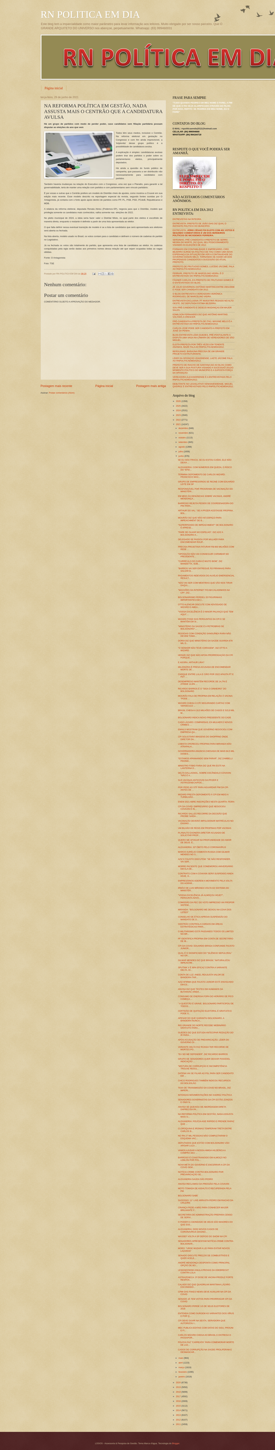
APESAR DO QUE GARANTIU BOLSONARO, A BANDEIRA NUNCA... (201, 1019)
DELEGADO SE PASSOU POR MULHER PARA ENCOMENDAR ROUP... (201, 540)
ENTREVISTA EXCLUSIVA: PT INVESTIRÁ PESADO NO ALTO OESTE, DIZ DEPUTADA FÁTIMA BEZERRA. (203, 301)
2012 (178, 1419)
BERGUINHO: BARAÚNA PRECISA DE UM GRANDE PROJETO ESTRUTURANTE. (199, 352)
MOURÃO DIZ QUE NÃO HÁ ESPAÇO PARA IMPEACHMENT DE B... (200, 519)
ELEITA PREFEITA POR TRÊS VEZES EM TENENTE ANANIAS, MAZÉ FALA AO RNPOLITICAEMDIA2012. (198, 345)
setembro (183, 442)
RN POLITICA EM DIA (90, 14)
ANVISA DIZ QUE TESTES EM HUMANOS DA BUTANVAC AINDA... (200, 990)
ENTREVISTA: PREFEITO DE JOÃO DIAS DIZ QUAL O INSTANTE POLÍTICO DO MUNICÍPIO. (199, 224)
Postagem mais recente (56, 386)
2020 (178, 1382)
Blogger (175, 1443)
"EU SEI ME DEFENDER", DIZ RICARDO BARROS (203, 1054)
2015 (178, 1406)
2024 (178, 410)
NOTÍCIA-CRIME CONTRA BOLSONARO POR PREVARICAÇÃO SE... (201, 1173)
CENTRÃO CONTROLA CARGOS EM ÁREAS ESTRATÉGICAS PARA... (200, 925)
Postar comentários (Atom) (62, 393)
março (182, 1367)
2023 (178, 415)
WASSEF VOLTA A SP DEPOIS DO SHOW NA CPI (202, 1236)
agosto (182, 447)
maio (181, 1358)
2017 (178, 1396)
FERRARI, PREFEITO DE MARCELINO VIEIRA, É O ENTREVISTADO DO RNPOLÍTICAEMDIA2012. (198, 274)
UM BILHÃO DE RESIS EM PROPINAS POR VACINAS (204, 828)
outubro (182, 437)
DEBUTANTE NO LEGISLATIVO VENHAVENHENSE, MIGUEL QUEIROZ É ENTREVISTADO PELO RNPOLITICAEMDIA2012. (203, 385)
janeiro (182, 1376)
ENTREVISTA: (204, 233)
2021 (178, 424)
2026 (178, 401)
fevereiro (183, 1372)
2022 (178, 420)
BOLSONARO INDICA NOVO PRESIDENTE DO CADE (204, 717)
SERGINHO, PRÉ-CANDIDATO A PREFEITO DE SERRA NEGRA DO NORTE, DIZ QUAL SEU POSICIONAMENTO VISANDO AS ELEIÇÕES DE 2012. (201, 242)
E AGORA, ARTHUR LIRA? (191, 662)
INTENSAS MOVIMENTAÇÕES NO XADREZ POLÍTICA (205, 1095)
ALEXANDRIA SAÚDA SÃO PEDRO (195, 1179)
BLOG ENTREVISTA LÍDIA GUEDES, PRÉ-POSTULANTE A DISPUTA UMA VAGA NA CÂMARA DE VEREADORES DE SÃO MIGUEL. (203, 337)
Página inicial (54, 88)
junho (181, 456)
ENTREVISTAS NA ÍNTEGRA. (187, 219)
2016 (178, 1401)
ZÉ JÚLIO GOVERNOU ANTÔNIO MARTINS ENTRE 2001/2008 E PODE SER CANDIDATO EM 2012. (204, 288)
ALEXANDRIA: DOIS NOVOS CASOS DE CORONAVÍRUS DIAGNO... (198, 1230)
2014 (178, 1410)
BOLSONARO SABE (188, 1195)
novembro (184, 433)
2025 (178, 406)
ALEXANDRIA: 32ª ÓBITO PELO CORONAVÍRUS (202, 847)
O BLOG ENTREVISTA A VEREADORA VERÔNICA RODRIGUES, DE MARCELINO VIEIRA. (197, 295)
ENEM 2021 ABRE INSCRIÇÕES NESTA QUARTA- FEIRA (206, 801)
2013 (178, 1415)
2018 (178, 1392)
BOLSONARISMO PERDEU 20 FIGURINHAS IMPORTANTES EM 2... (200, 598)
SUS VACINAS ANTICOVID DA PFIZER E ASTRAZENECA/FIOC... (198, 781)
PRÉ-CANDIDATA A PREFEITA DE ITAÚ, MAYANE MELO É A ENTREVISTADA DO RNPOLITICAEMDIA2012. (202, 322)
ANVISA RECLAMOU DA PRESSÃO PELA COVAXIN (203, 1184)
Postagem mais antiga (151, 386)
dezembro (184, 428)
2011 (178, 1424)
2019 (178, 1387)
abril (181, 1362)
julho (181, 451)
